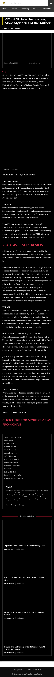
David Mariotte (10, 447)
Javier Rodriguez (10, 453)
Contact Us (37, 670)
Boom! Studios (15, 437)
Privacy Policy (17, 670)
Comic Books (7, 28)
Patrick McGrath (10, 472)
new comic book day (11, 466)
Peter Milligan (9, 475)
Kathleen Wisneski (11, 459)
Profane (19, 475)
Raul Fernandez (10, 478)
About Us (28, 670)
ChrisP (9, 487)
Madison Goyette (11, 462)
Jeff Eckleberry (10, 456)
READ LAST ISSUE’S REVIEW (22, 245)
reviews (20, 478)
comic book (8, 440)
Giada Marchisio (10, 450)
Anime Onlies (9, 549)
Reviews (18, 28)
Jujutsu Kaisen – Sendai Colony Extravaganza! (24, 545)
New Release (9, 469)
